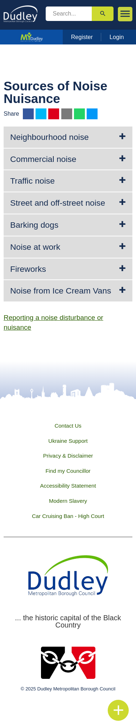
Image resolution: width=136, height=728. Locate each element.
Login (117, 37)
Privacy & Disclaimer (68, 456)
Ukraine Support (67, 441)
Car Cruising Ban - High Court (68, 516)
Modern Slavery (68, 501)
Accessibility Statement (68, 486)
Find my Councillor (67, 471)
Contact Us (67, 426)
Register (82, 37)
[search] (69, 14)
